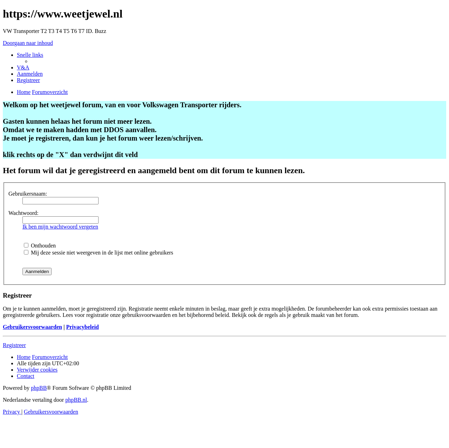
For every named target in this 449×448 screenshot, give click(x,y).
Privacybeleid (82, 327)
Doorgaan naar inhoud (28, 43)
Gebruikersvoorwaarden (32, 327)
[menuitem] (23, 67)
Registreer (14, 345)
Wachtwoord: (23, 213)
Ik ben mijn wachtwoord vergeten (60, 227)
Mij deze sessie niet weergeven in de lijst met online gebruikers (98, 253)
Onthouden (40, 246)
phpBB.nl (76, 400)
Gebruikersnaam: (27, 194)
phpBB (39, 388)
